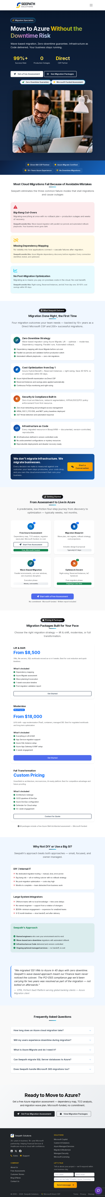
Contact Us (15, 1181)
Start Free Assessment (31, 544)
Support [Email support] (25, 1155)
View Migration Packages (74, 1114)
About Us (14, 1167)
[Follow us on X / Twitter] (16, 1150)
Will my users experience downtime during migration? (42, 1040)
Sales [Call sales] (14, 1155)
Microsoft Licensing (61, 1157)
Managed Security (61, 1153)
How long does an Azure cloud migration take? (39, 1030)
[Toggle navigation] (91, 5)
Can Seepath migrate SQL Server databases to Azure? (42, 1059)
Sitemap (91, 1194)
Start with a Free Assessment (52, 596)
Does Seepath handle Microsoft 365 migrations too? (41, 1069)
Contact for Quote (52, 816)
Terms (75, 1194)
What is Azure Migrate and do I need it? (35, 1049)
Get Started (52, 693)
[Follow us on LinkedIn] (12, 1150)
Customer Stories (17, 1174)
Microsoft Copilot (61, 1139)
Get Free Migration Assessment (34, 1114)
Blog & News (16, 1178)
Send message (65, 1185)
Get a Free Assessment (27, 74)
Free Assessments (18, 1171)
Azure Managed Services (64, 1146)
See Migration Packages (60, 74)
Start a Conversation (80, 466)
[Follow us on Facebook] (20, 1150)
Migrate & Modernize (62, 1150)
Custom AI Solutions (61, 1143)
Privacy (83, 1194)
